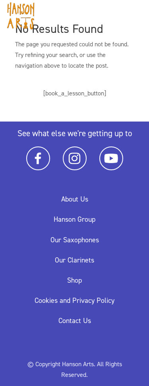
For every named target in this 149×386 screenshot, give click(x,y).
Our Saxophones (74, 240)
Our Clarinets (74, 260)
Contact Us (74, 320)
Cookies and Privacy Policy (74, 300)
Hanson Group (74, 219)
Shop (74, 280)
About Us (74, 199)
